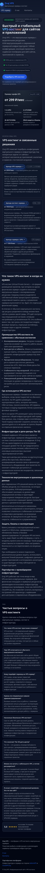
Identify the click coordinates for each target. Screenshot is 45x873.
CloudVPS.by (6, 865)
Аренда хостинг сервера (15, 203)
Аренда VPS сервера (13, 166)
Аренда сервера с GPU (14, 239)
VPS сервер (5, 10)
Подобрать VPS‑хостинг (14, 77)
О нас (17, 10)
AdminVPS (33, 863)
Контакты (28, 10)
